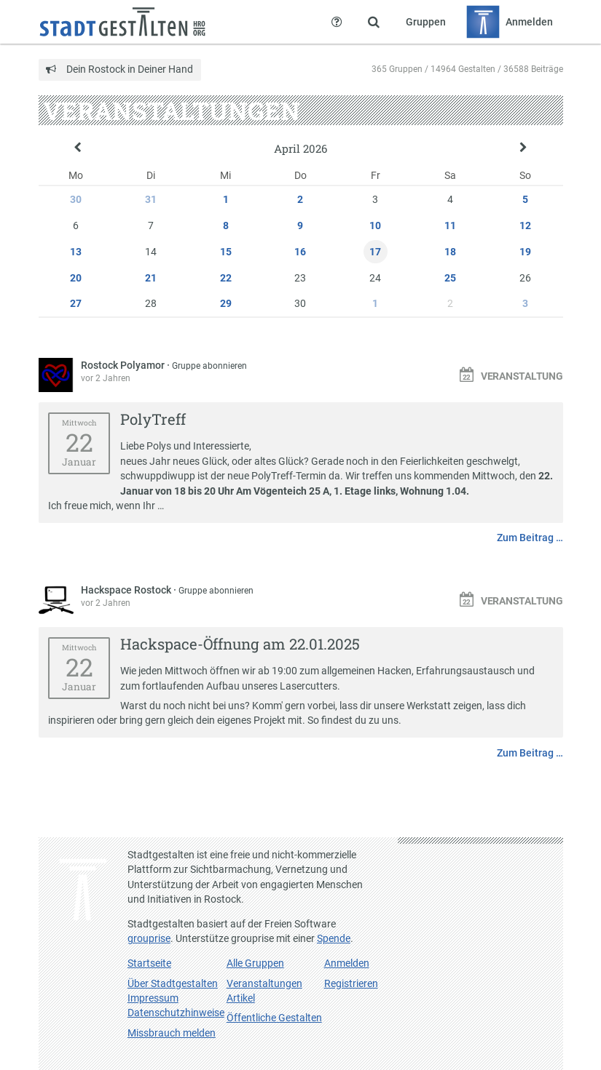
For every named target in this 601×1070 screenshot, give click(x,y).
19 (525, 251)
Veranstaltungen (264, 983)
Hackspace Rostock (127, 590)
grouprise (148, 938)
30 (76, 199)
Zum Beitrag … (530, 537)
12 (525, 225)
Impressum (152, 998)
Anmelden (346, 963)
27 (76, 303)
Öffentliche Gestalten (274, 1017)
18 (450, 251)
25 (450, 278)
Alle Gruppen (255, 963)
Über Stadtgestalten (172, 983)
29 (226, 303)
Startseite (149, 963)
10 (375, 225)
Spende (333, 938)
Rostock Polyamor (124, 365)
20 (76, 278)
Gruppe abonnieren (209, 366)
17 (375, 251)
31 (151, 199)
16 (300, 251)
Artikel (241, 998)
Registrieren (351, 983)
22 (226, 278)
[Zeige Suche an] (374, 22)
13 (76, 251)
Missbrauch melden (171, 1033)
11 (450, 225)
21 (151, 278)
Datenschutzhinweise (175, 1012)
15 (226, 251)
